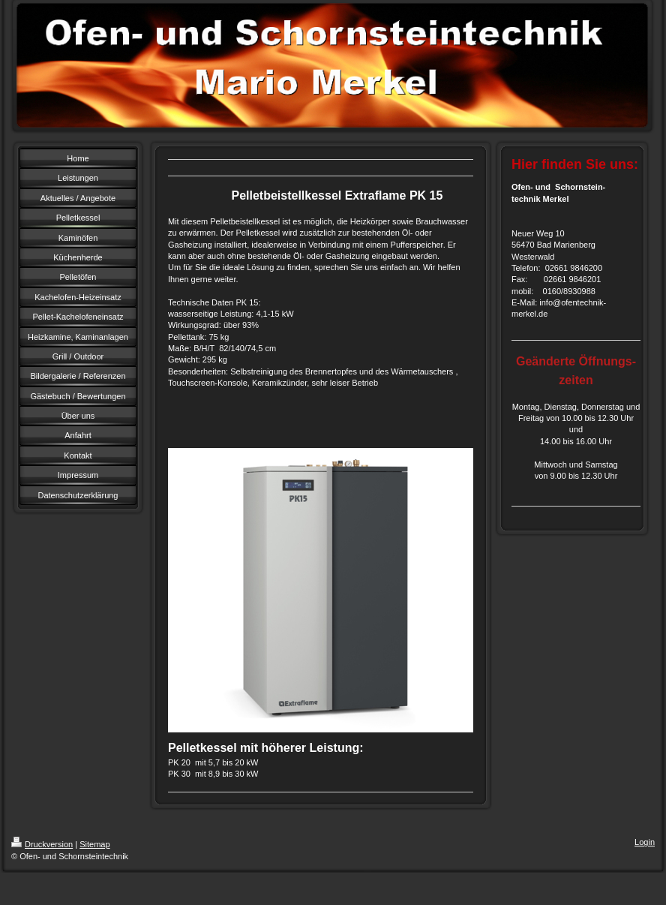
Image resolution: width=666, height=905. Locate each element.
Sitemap (95, 844)
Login (644, 841)
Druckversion (42, 844)
